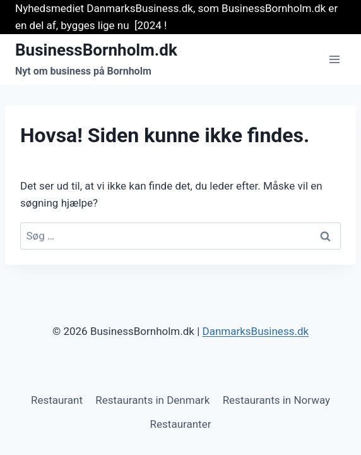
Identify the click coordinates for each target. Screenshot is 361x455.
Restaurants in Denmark (152, 400)
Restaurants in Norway (276, 400)
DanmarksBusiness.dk (256, 331)
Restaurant (57, 400)
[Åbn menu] (334, 60)
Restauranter (180, 424)
